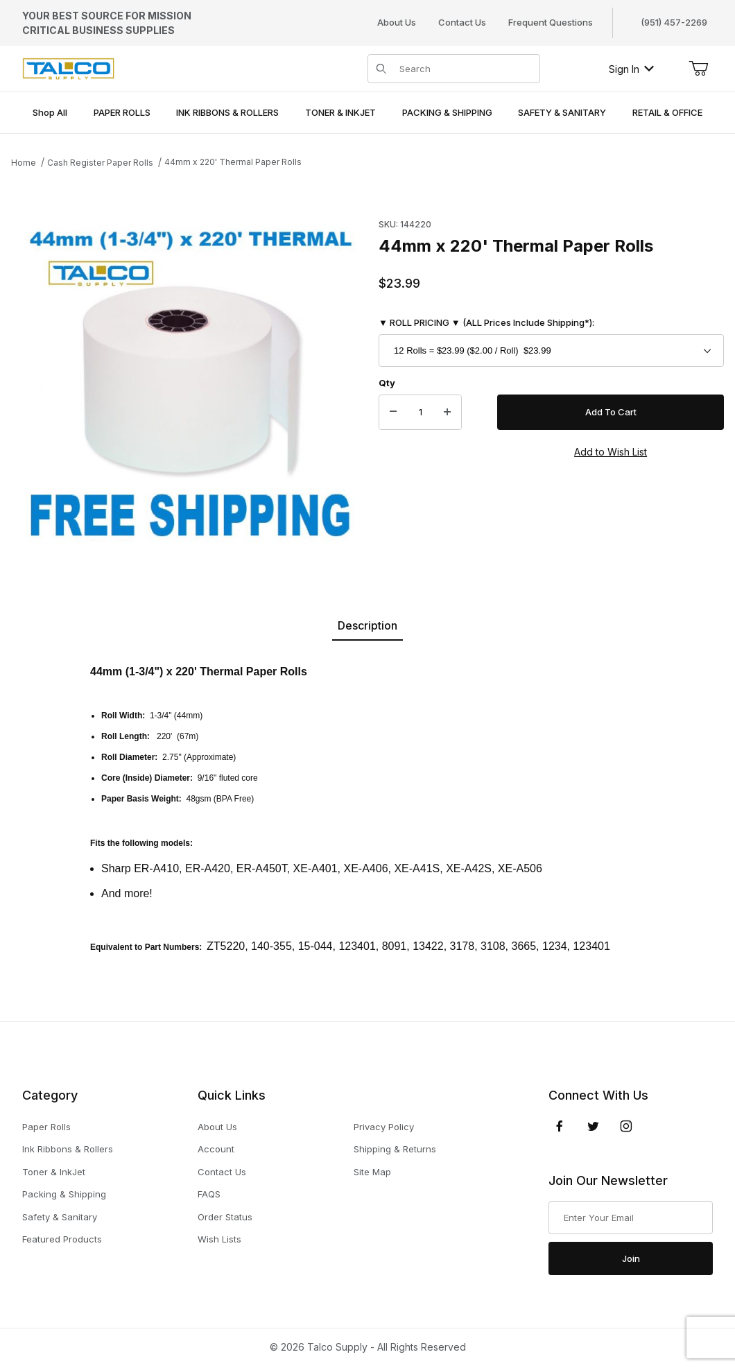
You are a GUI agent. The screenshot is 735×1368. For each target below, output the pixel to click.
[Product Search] (465, 69)
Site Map (372, 1171)
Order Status (225, 1216)
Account (216, 1148)
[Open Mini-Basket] (698, 68)
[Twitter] (593, 1126)
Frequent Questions (550, 22)
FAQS (209, 1194)
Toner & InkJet (53, 1171)
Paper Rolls (46, 1126)
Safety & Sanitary (59, 1216)
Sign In (631, 69)
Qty (387, 382)
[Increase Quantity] (447, 412)
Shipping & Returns (395, 1148)
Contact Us (462, 22)
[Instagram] (626, 1126)
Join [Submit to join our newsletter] (631, 1258)
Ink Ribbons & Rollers (67, 1148)
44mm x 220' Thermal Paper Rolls (233, 162)
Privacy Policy (384, 1126)
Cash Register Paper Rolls (100, 162)
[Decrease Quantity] (393, 412)
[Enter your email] (630, 1217)
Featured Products (62, 1239)
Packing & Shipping (64, 1194)
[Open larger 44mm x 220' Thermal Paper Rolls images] (190, 379)
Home (23, 162)
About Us (396, 22)
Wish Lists (219, 1239)
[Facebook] (559, 1126)
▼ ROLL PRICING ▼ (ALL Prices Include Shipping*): (486, 322)
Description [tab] (367, 625)
